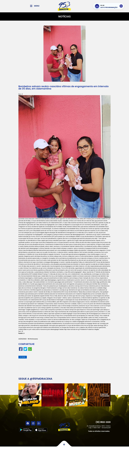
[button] (22, 357)
